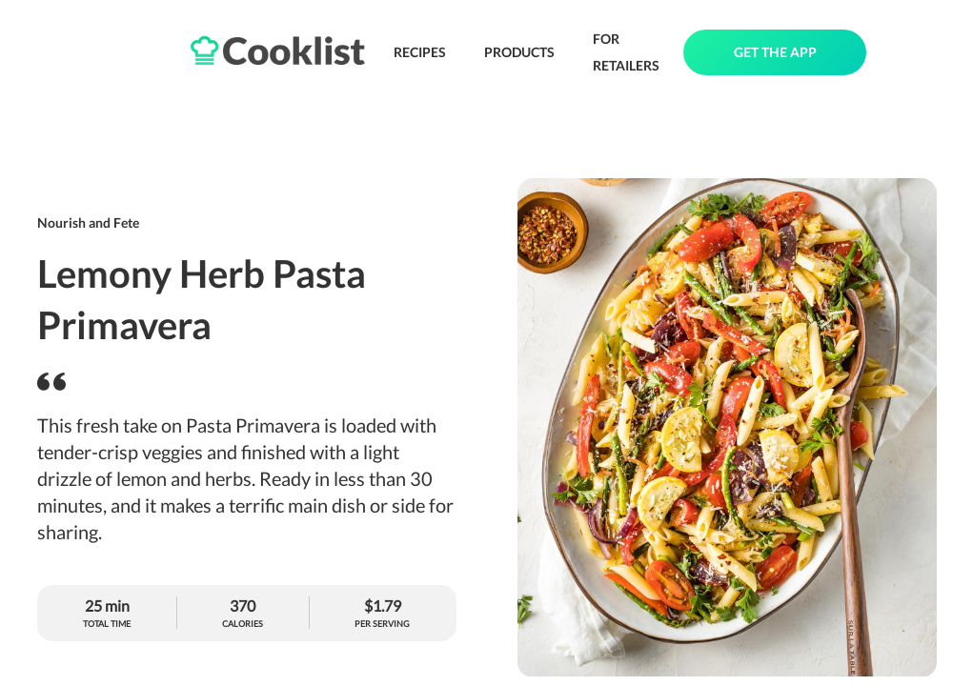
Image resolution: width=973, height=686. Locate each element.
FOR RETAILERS (626, 51)
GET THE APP (775, 52)
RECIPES (420, 52)
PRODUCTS (519, 52)
